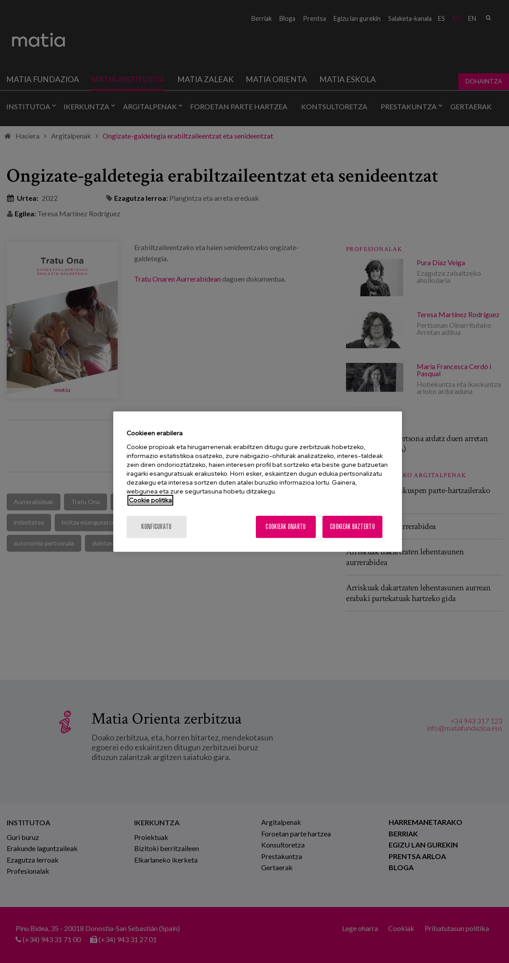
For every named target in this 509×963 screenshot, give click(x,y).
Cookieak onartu (286, 526)
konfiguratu (156, 526)
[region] (257, 481)
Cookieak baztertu (352, 526)
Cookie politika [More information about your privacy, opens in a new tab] (150, 500)
